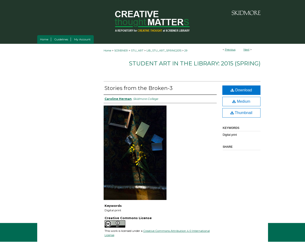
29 (185, 50)
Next (246, 49)
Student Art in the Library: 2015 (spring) (194, 63)
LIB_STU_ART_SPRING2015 (163, 50)
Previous (230, 49)
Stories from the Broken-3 (139, 88)
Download (241, 90)
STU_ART (137, 50)
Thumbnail (241, 113)
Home (107, 50)
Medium (241, 101)
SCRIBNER (121, 50)
